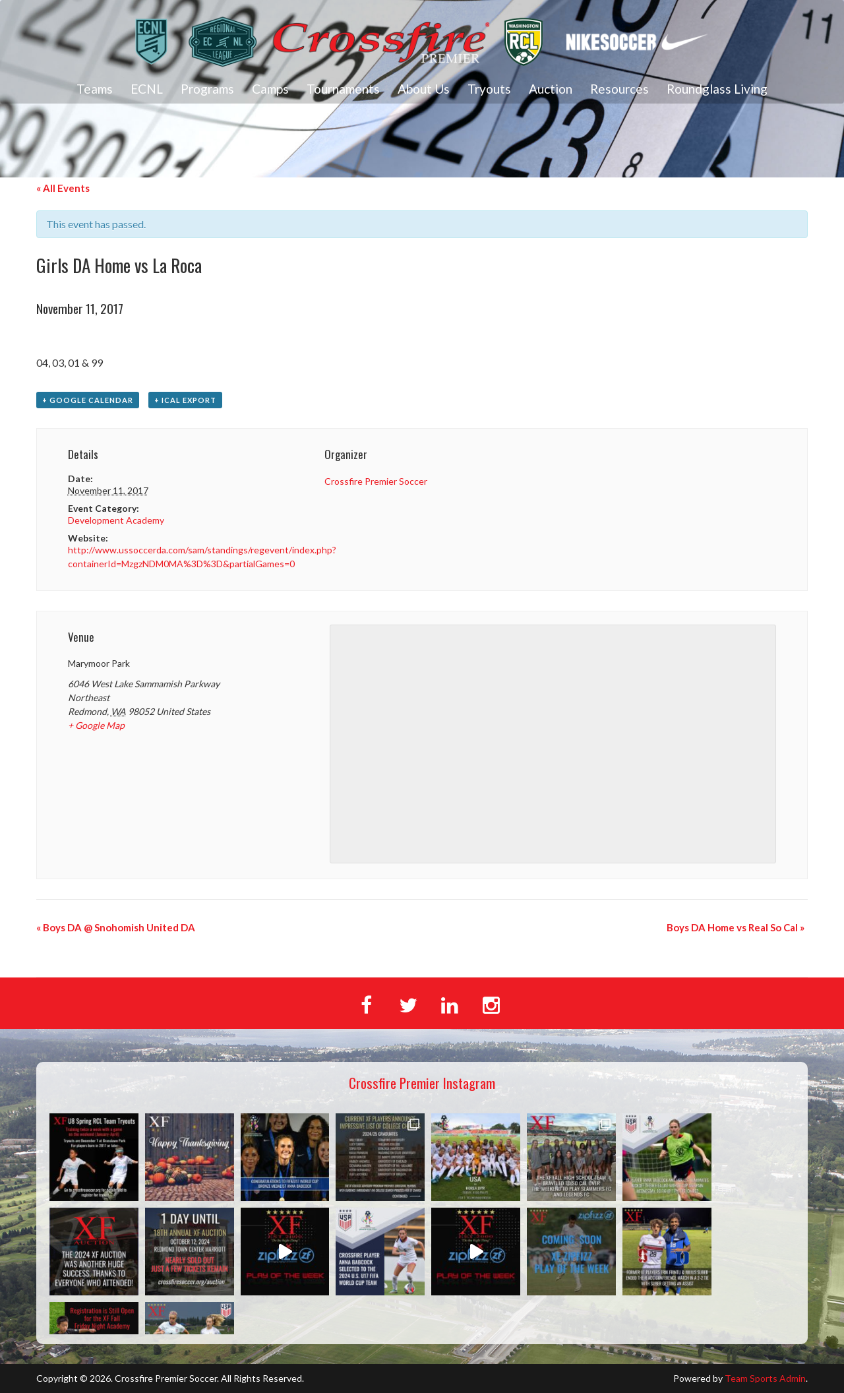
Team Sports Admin (765, 1378)
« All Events (63, 188)
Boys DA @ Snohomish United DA (115, 927)
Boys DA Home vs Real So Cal (735, 927)
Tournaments (343, 88)
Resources (619, 88)
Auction (550, 88)
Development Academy (116, 520)
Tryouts (489, 88)
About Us (424, 88)
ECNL (147, 88)
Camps (270, 88)
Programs (207, 88)
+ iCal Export (185, 400)
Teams (94, 88)
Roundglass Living (717, 88)
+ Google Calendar (87, 400)
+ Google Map (96, 725)
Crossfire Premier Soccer (375, 481)
